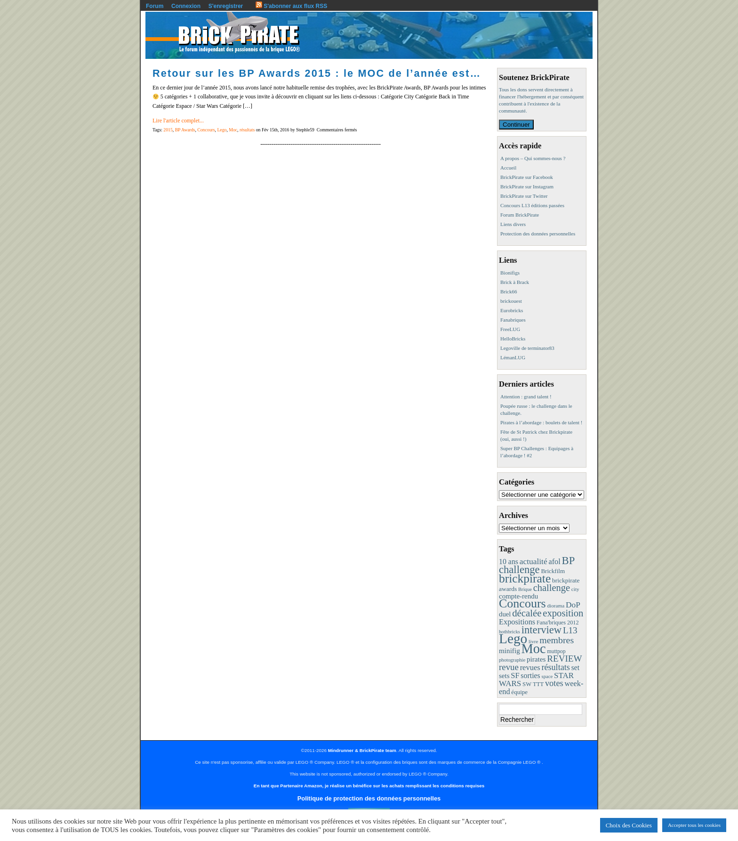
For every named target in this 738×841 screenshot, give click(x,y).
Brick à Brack (514, 282)
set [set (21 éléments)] (575, 667)
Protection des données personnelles (537, 233)
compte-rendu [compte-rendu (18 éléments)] (518, 596)
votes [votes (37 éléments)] (554, 683)
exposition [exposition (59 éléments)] (563, 613)
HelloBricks (512, 338)
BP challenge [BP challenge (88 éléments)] (536, 565)
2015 (167, 129)
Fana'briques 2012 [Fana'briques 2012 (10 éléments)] (558, 622)
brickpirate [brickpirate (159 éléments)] (525, 578)
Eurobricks (511, 310)
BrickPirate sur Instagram (527, 186)
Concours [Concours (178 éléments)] (522, 603)
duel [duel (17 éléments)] (505, 614)
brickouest (511, 301)
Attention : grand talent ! (526, 396)
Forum (154, 6)
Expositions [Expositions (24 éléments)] (517, 621)
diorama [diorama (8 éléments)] (555, 605)
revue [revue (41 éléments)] (509, 667)
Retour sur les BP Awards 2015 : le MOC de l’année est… (316, 73)
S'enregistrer (226, 6)
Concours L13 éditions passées (532, 205)
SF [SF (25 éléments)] (515, 675)
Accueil (508, 167)
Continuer (516, 124)
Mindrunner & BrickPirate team (362, 750)
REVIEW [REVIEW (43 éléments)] (564, 658)
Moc (233, 129)
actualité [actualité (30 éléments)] (533, 561)
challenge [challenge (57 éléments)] (551, 587)
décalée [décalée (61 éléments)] (526, 612)
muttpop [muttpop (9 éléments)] (556, 651)
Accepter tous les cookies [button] (694, 825)
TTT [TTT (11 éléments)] (538, 684)
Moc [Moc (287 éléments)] (533, 648)
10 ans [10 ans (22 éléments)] (508, 562)
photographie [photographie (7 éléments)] (512, 660)
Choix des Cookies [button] (629, 825)
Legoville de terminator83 (527, 348)
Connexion (186, 6)
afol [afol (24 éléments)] (554, 561)
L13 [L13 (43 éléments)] (570, 630)
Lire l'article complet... (178, 120)
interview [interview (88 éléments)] (541, 630)
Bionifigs (510, 272)
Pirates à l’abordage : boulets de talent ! (541, 422)
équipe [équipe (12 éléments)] (519, 691)
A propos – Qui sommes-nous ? (532, 158)
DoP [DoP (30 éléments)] (573, 604)
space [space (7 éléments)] (547, 676)
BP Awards (185, 129)
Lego (221, 129)
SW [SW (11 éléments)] (526, 684)
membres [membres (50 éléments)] (556, 640)
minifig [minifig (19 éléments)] (509, 651)
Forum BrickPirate (519, 215)
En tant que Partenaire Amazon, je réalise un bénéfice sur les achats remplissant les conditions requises (369, 785)
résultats (247, 129)
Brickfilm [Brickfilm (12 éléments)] (553, 570)
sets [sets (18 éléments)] (504, 675)
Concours (206, 129)
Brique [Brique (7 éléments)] (525, 589)
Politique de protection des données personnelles (369, 798)
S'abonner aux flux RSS (291, 6)
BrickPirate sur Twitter (523, 196)
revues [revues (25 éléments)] (530, 667)
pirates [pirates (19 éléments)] (536, 659)
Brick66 (508, 291)
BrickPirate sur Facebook (526, 177)
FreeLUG (510, 329)
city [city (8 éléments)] (575, 589)
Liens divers (513, 224)
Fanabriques (513, 320)
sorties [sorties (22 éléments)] (530, 675)
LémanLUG (512, 357)
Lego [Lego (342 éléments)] (513, 638)
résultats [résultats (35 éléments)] (555, 667)
